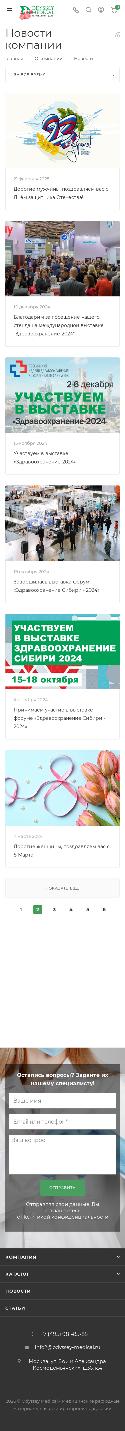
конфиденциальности (79, 1217)
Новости (18, 1291)
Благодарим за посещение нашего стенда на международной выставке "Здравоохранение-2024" (59, 325)
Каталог (17, 1274)
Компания (20, 1257)
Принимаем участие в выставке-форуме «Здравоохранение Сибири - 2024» (59, 718)
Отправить (62, 1187)
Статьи (15, 1308)
